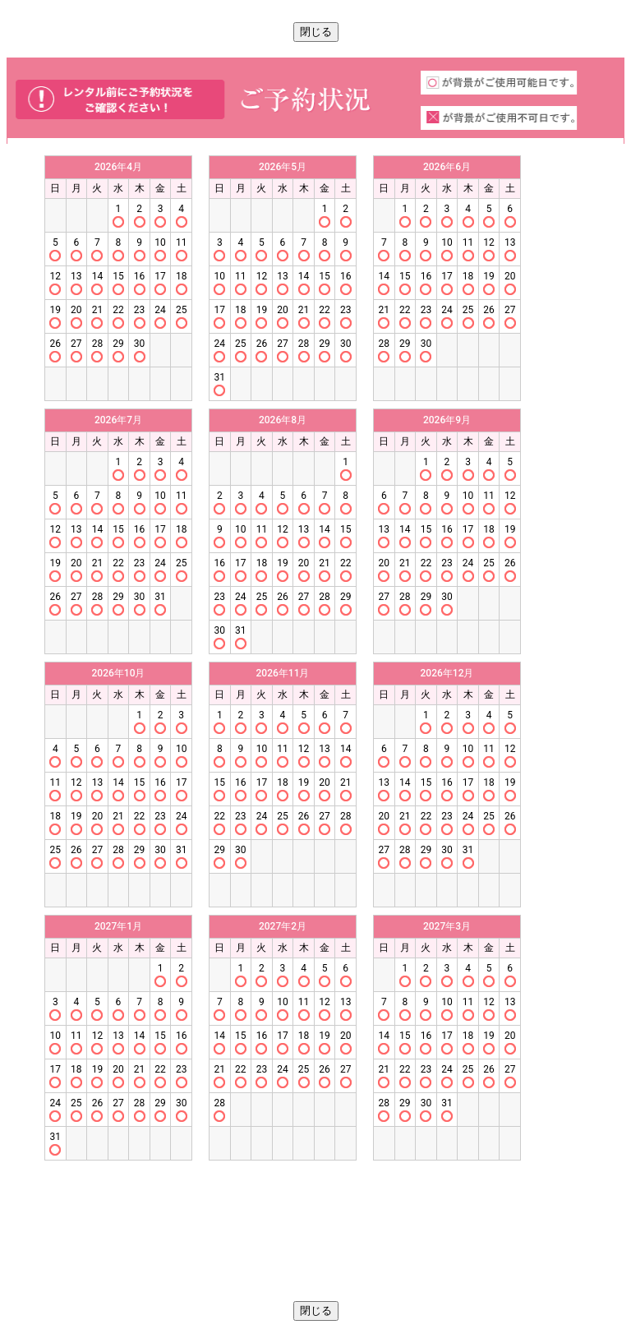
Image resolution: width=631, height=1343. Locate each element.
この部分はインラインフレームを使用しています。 (315, 722)
